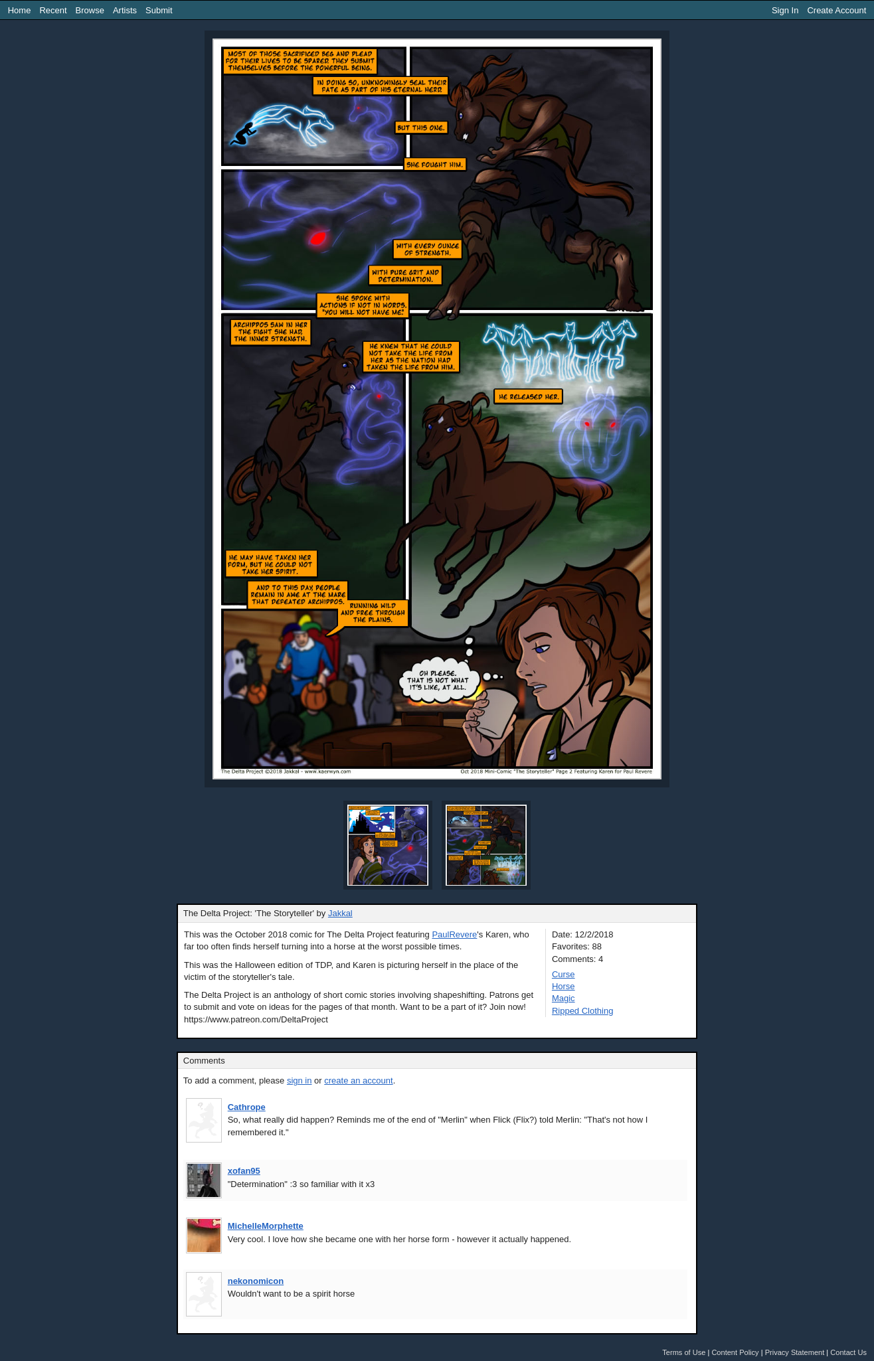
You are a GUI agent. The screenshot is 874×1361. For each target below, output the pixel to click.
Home (19, 10)
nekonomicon (256, 1281)
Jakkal (340, 913)
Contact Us (848, 1352)
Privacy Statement (795, 1352)
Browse (90, 10)
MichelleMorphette (266, 1226)
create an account (358, 1080)
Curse (563, 974)
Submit (158, 10)
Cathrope (247, 1107)
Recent (52, 10)
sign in (299, 1080)
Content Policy (734, 1352)
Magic (563, 998)
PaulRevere (454, 934)
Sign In (785, 10)
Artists (125, 10)
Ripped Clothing (583, 1011)
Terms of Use (683, 1352)
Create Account (836, 10)
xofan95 (244, 1171)
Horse (563, 986)
